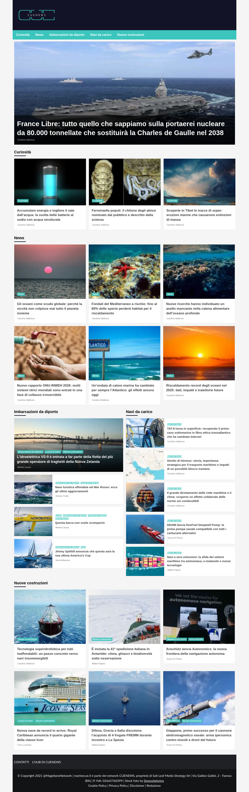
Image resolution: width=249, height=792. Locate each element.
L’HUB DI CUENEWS (46, 762)
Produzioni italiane (97, 515)
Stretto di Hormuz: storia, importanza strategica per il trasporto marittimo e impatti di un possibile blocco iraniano (198, 464)
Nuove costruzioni (130, 34)
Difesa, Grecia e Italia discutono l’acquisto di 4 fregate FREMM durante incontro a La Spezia (122, 735)
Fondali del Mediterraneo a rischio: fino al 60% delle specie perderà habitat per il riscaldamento (124, 308)
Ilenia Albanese (63, 560)
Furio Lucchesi (25, 745)
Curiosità (23, 34)
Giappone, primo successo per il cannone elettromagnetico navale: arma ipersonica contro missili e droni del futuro (199, 735)
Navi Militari (173, 721)
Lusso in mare (53, 452)
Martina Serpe (24, 467)
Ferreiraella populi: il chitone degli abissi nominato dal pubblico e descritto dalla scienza (124, 215)
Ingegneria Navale (89, 483)
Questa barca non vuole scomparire (80, 522)
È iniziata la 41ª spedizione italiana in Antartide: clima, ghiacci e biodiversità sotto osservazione (122, 653)
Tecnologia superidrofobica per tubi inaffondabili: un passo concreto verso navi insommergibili (47, 653)
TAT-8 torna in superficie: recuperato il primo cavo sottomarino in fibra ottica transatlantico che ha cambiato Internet (199, 432)
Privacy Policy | (119, 785)
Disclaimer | (138, 785)
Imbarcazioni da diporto (66, 34)
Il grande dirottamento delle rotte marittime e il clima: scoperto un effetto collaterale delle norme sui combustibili (199, 497)
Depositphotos (154, 780)
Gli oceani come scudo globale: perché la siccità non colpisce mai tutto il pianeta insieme (49, 308)
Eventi (58, 515)
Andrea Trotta (62, 496)
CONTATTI (21, 762)
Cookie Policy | (98, 785)
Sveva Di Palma (175, 538)
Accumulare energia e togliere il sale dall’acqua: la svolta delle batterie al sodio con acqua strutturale (46, 215)
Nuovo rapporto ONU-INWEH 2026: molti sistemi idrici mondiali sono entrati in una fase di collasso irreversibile (49, 390)
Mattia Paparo (174, 570)
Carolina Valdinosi (26, 140)
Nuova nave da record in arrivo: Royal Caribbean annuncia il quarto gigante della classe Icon (47, 735)
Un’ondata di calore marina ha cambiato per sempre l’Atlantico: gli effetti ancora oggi (123, 390)
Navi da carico (100, 34)
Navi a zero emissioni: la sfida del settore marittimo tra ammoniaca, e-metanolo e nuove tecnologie (199, 561)
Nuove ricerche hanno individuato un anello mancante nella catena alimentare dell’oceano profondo (197, 308)
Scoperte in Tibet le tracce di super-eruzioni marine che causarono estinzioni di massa (199, 215)
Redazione (154, 785)
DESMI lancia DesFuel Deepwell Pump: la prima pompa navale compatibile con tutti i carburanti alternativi (196, 529)
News (39, 34)
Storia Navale (62, 519)
